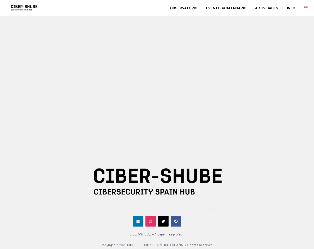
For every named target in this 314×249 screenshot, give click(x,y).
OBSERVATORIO (183, 8)
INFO (291, 8)
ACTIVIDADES (266, 8)
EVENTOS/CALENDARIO (226, 8)
